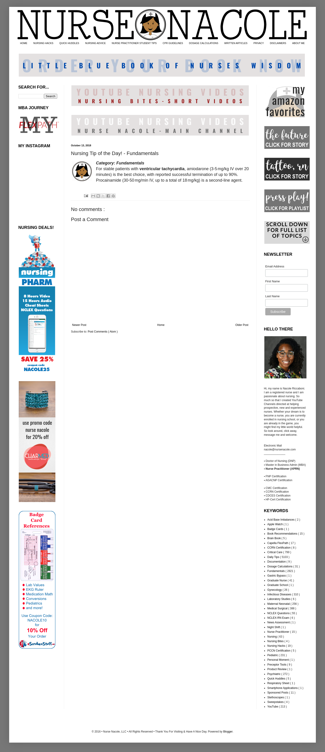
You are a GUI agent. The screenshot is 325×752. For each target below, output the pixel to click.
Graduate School (278, 585)
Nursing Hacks (276, 645)
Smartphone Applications (282, 688)
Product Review (277, 669)
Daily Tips (273, 557)
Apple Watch (275, 524)
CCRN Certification (279, 547)
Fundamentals (276, 571)
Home (161, 325)
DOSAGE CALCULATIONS (203, 43)
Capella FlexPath (278, 543)
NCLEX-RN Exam (278, 617)
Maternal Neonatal (278, 603)
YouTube (273, 706)
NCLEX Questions (278, 613)
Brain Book (274, 538)
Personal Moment (278, 659)
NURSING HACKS (43, 43)
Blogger (228, 731)
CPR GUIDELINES (173, 43)
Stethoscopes (276, 697)
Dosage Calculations (280, 566)
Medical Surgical (277, 608)
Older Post (241, 325)
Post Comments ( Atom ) (103, 331)
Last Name (272, 296)
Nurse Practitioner (278, 631)
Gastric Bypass (277, 575)
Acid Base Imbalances (281, 519)
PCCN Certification (279, 650)
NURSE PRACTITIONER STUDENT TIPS (134, 43)
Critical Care (275, 552)
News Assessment (278, 622)
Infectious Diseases (279, 594)
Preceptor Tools (277, 664)
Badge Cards (275, 529)
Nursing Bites (275, 641)
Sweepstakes (275, 702)
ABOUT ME (298, 43)
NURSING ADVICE (95, 43)
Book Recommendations (282, 533)
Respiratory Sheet (278, 683)
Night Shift (274, 627)
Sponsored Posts (278, 692)
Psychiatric (274, 674)
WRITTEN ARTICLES (235, 43)
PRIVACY (258, 43)
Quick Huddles (276, 678)
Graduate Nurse (277, 580)
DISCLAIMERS (278, 43)
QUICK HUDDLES (69, 43)
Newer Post (79, 325)
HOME (23, 43)
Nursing (272, 636)
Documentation (277, 561)
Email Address (274, 266)
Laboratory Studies (279, 599)
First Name (272, 281)
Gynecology (275, 589)
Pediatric (273, 655)
